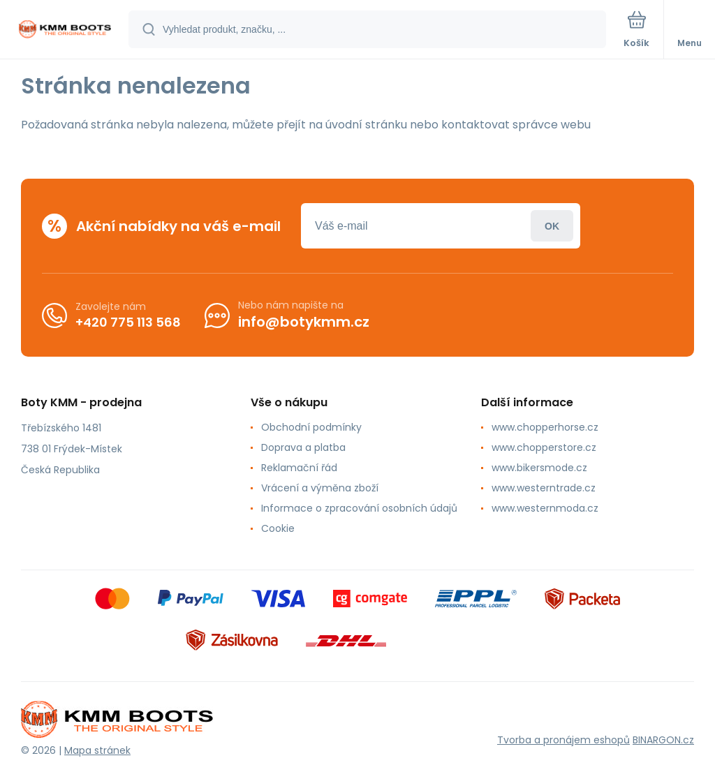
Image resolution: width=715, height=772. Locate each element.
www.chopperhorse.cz (545, 427)
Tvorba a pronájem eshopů (563, 740)
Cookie (278, 528)
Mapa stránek (97, 750)
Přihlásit (552, 226)
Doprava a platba (303, 447)
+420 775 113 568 (128, 321)
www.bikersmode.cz (539, 468)
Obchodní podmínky (311, 427)
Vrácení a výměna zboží (319, 488)
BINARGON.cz (663, 740)
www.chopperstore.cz (544, 447)
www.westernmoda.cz (545, 508)
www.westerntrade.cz (544, 488)
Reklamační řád (299, 468)
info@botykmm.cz (303, 322)
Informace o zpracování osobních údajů (359, 508)
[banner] (65, 30)
